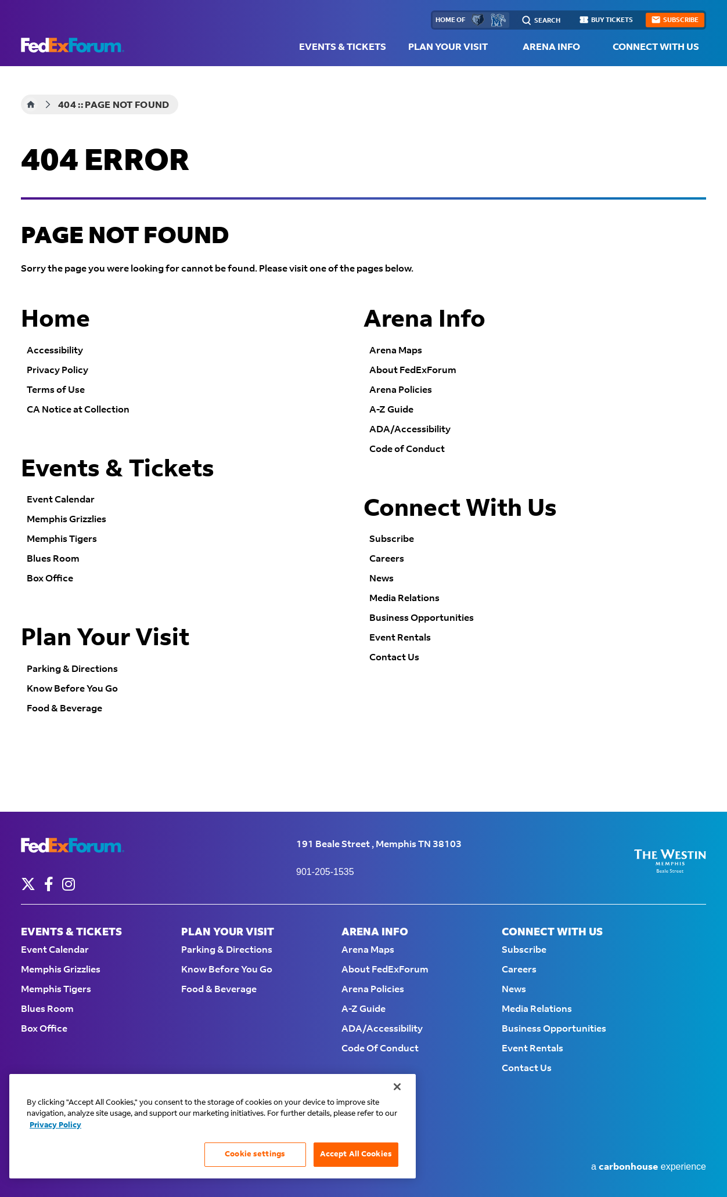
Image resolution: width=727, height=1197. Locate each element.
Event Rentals (400, 638)
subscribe (681, 20)
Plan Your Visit (448, 47)
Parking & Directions (72, 669)
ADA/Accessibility (410, 429)
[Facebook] (48, 884)
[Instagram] (68, 884)
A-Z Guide (391, 410)
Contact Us (394, 658)
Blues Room (53, 559)
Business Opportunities (421, 618)
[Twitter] (28, 884)
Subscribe (391, 539)
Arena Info (551, 47)
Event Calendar (61, 500)
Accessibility (55, 351)
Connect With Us (656, 47)
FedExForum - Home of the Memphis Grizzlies (72, 45)
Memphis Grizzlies (66, 519)
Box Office (50, 579)
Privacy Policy (57, 370)
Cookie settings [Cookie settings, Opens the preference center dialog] (255, 1154)
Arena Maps (395, 351)
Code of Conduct (407, 449)
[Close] (397, 1087)
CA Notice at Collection (78, 410)
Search (547, 21)
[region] (212, 1126)
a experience (648, 1167)
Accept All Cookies (356, 1154)
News (381, 579)
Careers (386, 559)
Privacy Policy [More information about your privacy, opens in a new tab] (55, 1125)
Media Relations (404, 598)
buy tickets (612, 20)
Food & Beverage (64, 709)
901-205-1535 (325, 872)
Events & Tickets (342, 47)
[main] (363, 439)
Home (31, 104)
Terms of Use (56, 390)
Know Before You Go (72, 689)
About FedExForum (412, 370)
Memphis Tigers (62, 539)
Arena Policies (400, 390)
